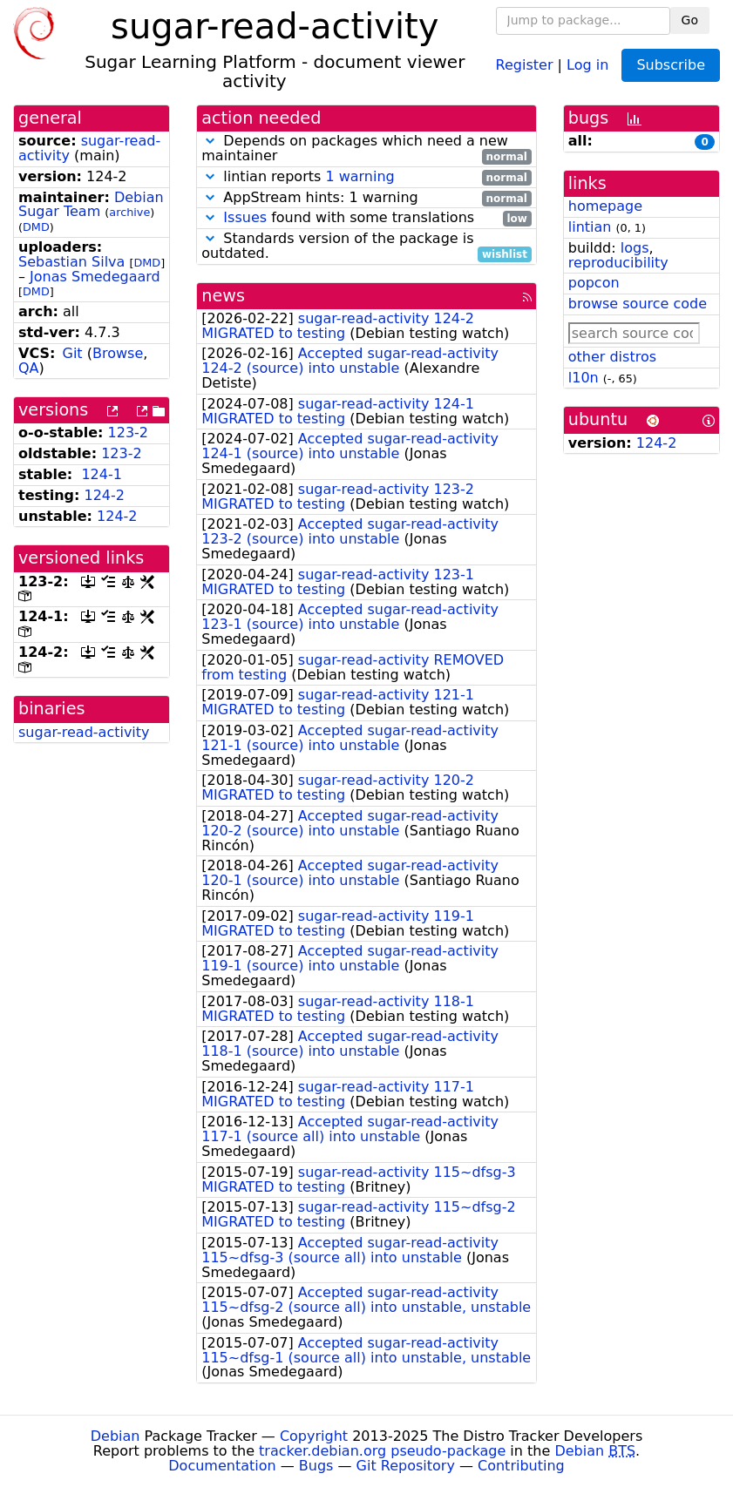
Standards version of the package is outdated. (366, 246)
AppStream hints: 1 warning (366, 198)
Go (690, 20)
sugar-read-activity (84, 732)
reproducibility (618, 262)
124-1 (101, 474)
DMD (36, 226)
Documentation (221, 1465)
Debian (115, 1436)
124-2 (105, 495)
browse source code (637, 303)
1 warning (359, 176)
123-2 (128, 432)
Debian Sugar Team (91, 204)
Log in (587, 64)
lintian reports (366, 177)
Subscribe (670, 65)
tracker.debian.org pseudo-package (382, 1451)
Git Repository (405, 1465)
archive (129, 212)
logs (635, 248)
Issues (245, 217)
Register (524, 64)
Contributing (521, 1465)
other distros (612, 356)
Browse (117, 353)
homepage (605, 206)
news (223, 296)
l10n (583, 377)
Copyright (314, 1436)
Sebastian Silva (71, 261)
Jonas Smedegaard (95, 276)
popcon (594, 282)
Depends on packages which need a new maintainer (366, 149)
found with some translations (366, 218)
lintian (590, 227)
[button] (210, 140)
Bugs (316, 1465)
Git (73, 353)
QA (28, 368)
